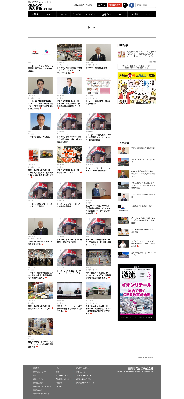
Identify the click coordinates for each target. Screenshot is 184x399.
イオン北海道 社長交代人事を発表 (143, 196)
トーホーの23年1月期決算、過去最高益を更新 (40, 242)
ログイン (101, 5)
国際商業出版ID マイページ (85, 383)
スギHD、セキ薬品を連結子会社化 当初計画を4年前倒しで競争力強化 (143, 220)
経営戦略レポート (39, 390)
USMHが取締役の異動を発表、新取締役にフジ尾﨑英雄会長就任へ (143, 173)
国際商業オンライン (40, 372)
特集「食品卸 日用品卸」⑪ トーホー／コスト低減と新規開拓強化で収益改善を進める (98, 275)
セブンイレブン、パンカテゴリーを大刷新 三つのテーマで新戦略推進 (143, 243)
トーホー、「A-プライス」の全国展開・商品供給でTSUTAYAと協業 (40, 68)
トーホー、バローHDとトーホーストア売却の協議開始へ (98, 169)
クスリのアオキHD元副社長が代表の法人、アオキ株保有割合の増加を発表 (143, 185)
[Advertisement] (137, 123)
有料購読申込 (114, 5)
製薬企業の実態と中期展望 (42, 386)
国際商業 (36, 368)
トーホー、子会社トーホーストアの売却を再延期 (69, 205)
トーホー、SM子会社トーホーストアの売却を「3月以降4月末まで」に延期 (98, 242)
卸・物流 (134, 14)
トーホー (67, 65)
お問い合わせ (80, 372)
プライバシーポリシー (83, 375)
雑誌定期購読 (78, 5)
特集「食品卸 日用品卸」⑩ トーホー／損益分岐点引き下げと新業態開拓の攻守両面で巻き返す (98, 310)
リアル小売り (106, 14)
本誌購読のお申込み (82, 368)
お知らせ (59, 368)
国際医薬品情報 (38, 383)
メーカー (149, 14)
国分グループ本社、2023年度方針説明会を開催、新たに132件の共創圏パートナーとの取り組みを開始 (98, 209)
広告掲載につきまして (63, 379)
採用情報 (59, 383)
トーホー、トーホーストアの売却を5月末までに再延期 (69, 241)
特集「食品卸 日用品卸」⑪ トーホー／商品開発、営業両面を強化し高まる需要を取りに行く (40, 174)
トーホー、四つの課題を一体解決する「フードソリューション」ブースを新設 (69, 70)
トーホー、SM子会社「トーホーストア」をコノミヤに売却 (69, 272)
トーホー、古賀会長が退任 (96, 68)
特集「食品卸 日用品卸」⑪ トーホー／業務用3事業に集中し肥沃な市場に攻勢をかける (69, 103)
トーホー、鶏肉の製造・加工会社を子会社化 (98, 102)
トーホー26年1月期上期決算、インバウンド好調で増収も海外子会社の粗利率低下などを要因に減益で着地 (40, 105)
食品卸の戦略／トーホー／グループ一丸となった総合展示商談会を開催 (40, 344)
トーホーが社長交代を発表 (39, 137)
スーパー (49, 14)
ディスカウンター (92, 14)
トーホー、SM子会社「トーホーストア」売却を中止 (40, 205)
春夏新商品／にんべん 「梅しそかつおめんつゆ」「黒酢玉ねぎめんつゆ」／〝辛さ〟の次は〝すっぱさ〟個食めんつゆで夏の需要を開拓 (141, 54)
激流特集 (35, 14)
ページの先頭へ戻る (145, 357)
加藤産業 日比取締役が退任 (142, 206)
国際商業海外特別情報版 (41, 394)
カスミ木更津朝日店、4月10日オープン (143, 254)
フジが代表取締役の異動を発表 (143, 148)
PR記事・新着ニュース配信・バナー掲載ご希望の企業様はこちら (136, 67)
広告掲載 (89, 5)
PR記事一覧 (151, 62)
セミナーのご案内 (62, 375)
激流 (34, 375)
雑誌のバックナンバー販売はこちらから (137, 317)
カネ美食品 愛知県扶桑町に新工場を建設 (143, 231)
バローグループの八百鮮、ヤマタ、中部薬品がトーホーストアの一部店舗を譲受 (98, 137)
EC (120, 14)
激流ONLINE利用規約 (83, 379)
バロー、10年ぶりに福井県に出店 (143, 161)
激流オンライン (38, 379)
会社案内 (59, 386)
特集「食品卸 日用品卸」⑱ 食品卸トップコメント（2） (69, 171)
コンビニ (63, 14)
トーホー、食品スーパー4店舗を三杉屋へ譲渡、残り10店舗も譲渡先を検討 (69, 139)
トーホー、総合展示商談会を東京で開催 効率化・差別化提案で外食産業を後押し (40, 275)
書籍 (57, 372)
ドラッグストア (77, 14)
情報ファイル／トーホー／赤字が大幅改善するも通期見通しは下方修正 (69, 308)
